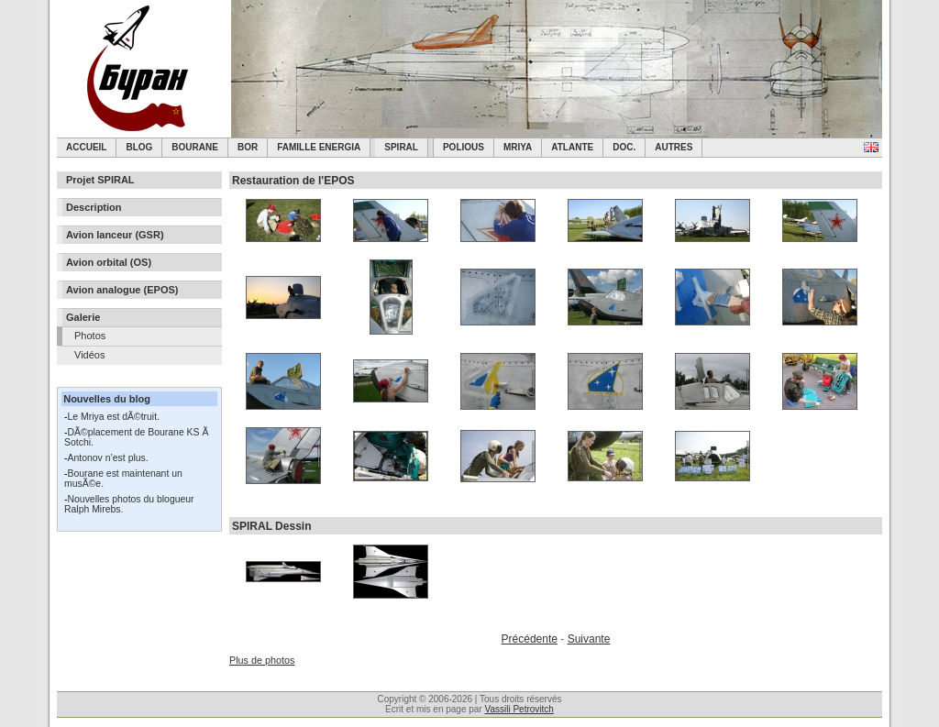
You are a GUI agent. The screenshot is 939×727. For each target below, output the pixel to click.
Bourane (194, 147)
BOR (248, 147)
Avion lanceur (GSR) (115, 234)
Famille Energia (318, 147)
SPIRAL (401, 147)
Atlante (572, 147)
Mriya (517, 147)
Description (94, 207)
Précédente (530, 639)
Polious (463, 147)
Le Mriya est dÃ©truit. (113, 417)
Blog (139, 147)
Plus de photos (261, 660)
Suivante (589, 639)
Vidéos (89, 354)
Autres (673, 147)
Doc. (624, 147)
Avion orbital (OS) (108, 262)
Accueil (86, 147)
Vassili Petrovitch (518, 709)
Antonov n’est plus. (107, 458)
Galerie (83, 317)
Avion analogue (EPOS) (122, 289)
